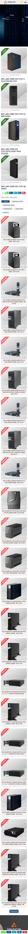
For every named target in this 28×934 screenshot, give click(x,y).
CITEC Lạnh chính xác (14, 75)
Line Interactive (8, 209)
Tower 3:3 (6, 212)
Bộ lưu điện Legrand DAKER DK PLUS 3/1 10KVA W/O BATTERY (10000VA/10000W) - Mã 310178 (14, 392)
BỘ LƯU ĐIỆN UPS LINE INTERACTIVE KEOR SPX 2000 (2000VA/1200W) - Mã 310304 (14, 542)
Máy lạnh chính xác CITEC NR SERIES (13, 187)
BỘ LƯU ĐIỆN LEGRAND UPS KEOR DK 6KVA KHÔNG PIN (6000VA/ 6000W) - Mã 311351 (14, 873)
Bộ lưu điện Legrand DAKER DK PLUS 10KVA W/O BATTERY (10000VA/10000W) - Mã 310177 (14, 452)
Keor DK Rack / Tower (9, 205)
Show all (6, 201)
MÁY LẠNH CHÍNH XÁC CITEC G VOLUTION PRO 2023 (13, 80)
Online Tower (19, 209)
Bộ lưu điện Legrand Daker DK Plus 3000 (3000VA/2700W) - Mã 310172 (14, 361)
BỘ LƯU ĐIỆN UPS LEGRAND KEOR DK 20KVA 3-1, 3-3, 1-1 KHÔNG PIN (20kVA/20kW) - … (14, 692)
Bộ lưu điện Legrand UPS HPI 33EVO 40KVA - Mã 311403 (14, 240)
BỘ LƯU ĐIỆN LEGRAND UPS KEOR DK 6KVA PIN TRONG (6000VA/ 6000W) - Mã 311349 (14, 843)
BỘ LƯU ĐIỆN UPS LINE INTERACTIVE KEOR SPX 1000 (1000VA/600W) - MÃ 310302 (14, 572)
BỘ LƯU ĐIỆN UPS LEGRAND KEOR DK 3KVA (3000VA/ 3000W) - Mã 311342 (14, 632)
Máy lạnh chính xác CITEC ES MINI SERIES (13, 115)
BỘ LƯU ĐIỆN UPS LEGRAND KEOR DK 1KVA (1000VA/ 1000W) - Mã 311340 (14, 722)
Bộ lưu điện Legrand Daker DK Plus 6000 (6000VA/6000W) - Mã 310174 (14, 331)
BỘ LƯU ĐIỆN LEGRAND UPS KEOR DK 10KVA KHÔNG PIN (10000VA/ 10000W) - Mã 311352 (14, 904)
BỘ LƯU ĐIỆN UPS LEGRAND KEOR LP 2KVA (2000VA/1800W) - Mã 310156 (14, 602)
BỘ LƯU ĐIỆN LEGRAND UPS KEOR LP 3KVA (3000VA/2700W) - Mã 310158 (14, 813)
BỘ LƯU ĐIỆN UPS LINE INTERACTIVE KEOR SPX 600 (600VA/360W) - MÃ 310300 (14, 512)
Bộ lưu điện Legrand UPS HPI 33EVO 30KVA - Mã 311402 (14, 270)
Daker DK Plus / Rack (17, 201)
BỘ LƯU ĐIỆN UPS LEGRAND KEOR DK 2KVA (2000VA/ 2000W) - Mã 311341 (14, 662)
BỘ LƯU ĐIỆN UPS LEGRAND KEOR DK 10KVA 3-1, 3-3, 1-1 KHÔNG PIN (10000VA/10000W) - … (14, 784)
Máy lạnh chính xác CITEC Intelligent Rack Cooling (11, 151)
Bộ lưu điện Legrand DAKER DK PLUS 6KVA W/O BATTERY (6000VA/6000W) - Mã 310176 (14, 301)
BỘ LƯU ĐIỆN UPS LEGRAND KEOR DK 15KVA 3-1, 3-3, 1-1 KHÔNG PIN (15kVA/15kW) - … (14, 753)
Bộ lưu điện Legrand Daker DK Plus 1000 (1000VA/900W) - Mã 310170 (14, 481)
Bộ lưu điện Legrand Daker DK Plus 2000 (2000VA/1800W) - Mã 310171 (14, 421)
